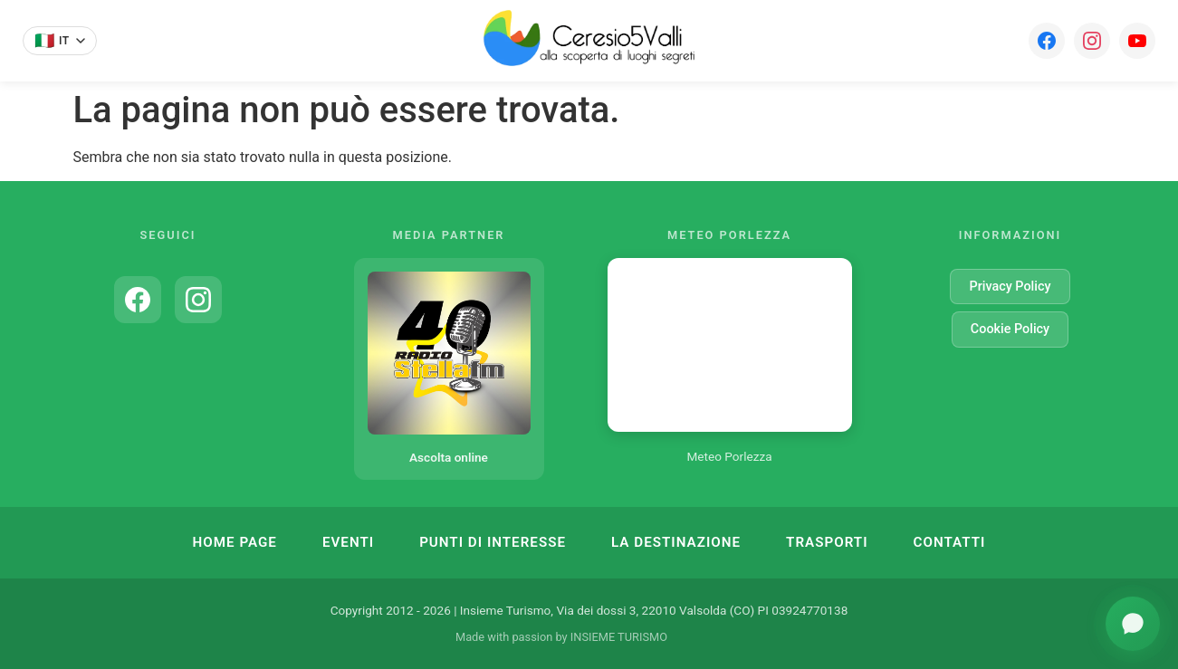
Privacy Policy (1009, 286)
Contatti (950, 542)
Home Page (235, 542)
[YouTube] (1137, 41)
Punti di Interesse (492, 542)
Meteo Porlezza (728, 456)
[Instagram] (1092, 41)
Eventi (348, 542)
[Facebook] (1047, 41)
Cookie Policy (1010, 329)
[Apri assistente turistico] (1133, 624)
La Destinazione (676, 542)
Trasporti (826, 542)
